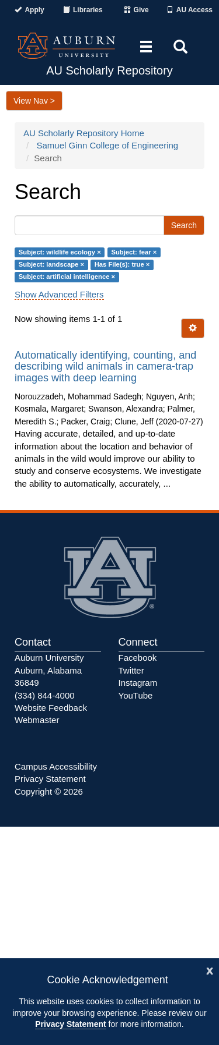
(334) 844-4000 (45, 695)
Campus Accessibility (56, 766)
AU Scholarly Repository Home (83, 133)
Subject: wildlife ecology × (60, 252)
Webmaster (37, 720)
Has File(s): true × (122, 264)
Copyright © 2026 (49, 791)
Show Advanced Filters (59, 294)
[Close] (209, 969)
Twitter (131, 670)
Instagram (138, 683)
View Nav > (34, 100)
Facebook (138, 658)
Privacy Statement (70, 1024)
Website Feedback (51, 708)
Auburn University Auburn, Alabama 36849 (49, 670)
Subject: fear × (134, 252)
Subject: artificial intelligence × (67, 277)
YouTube (136, 695)
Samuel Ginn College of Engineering (108, 145)
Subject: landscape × (51, 264)
